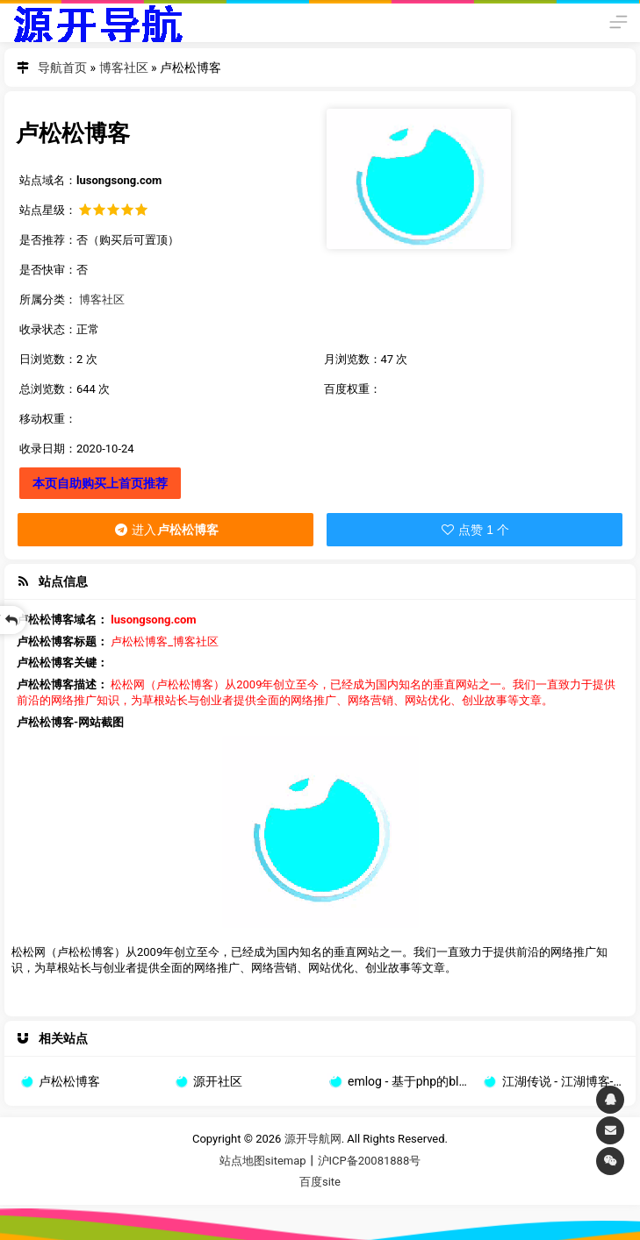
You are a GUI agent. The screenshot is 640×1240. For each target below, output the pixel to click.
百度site (320, 1181)
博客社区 (123, 68)
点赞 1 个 (474, 530)
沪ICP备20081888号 (369, 1160)
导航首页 (62, 68)
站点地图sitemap (262, 1160)
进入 (165, 530)
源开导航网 (97, 21)
